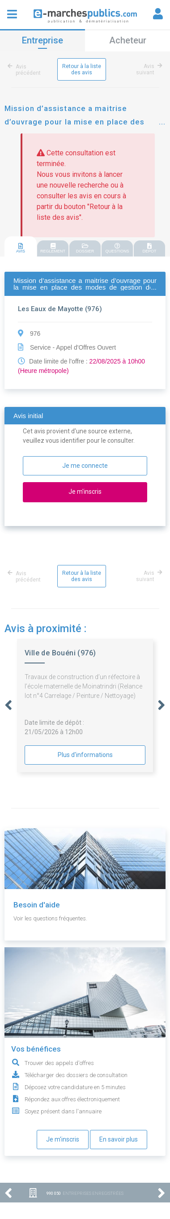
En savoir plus (118, 1139)
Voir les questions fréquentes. (50, 918)
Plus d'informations (85, 754)
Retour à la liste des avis (81, 69)
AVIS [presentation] (20, 248)
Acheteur (127, 40)
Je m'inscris (62, 1139)
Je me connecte (85, 465)
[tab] (20, 246)
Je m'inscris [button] (85, 491)
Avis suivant (147, 69)
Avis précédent (26, 70)
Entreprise (42, 40)
